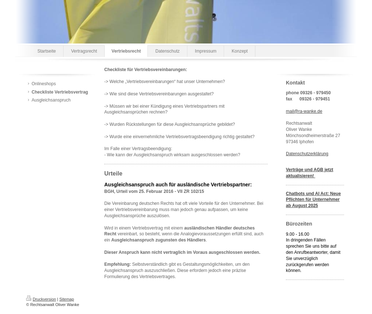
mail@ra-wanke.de (304, 111)
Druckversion (41, 299)
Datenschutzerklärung (307, 153)
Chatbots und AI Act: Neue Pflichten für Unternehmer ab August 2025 (313, 199)
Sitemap (66, 299)
